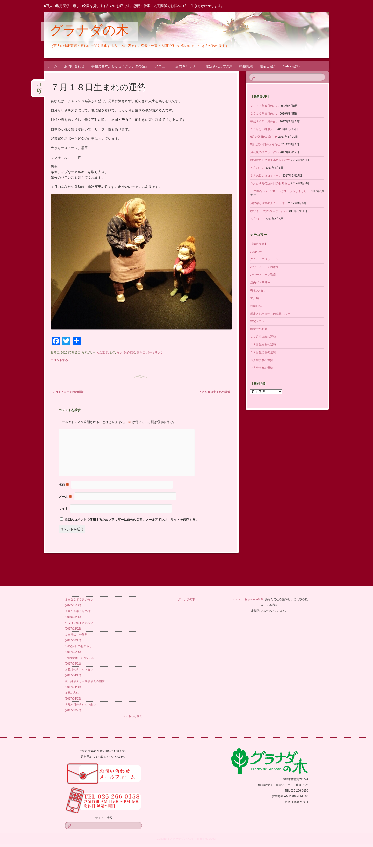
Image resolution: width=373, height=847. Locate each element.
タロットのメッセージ (264, 259)
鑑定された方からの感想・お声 (270, 313)
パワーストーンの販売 (264, 267)
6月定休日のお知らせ (263, 136)
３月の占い (257, 218)
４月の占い (257, 167)
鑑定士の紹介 (258, 328)
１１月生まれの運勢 (263, 344)
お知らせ (256, 251)
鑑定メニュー (258, 321)
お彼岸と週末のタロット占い (268, 203)
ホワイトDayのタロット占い (268, 211)
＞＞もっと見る (132, 716)
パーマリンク (154, 352)
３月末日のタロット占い (266, 175)
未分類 (254, 298)
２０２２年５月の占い (264, 105)
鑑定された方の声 (219, 66)
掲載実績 (246, 66)
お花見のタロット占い (264, 152)
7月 (38, 86)
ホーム (52, 66)
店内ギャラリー (187, 66)
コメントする (59, 360)
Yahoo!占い (291, 66)
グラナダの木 (89, 31)
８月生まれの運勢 (261, 360)
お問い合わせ (74, 66)
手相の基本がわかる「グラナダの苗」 (119, 66)
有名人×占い (258, 290)
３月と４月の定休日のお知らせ (270, 183)
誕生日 (141, 352)
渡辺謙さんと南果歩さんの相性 (270, 159)
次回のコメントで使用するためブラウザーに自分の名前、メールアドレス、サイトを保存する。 (131, 519)
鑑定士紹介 (268, 66)
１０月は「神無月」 (263, 129)
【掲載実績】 (258, 243)
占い (119, 352)
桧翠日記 (103, 352)
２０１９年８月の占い (264, 113)
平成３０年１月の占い (264, 121)
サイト (63, 508)
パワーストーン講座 (263, 274)
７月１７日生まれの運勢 (66, 391)
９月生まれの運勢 (261, 367)
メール (65, 496)
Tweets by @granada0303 (247, 599)
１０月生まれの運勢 (263, 336)
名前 (64, 484)
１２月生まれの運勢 (263, 352)
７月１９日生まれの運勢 (216, 391)
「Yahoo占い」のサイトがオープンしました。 (280, 191)
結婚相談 (129, 352)
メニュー (162, 66)
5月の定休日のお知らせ (265, 144)
